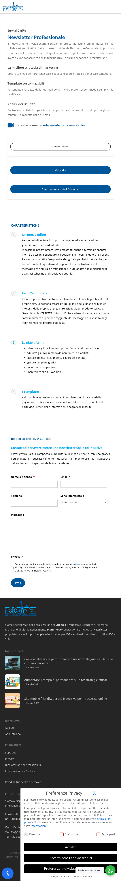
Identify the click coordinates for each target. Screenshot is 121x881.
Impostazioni (39, 826)
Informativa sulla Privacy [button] (80, 876)
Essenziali (32, 834)
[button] (116, 7)
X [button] (94, 793)
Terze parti (106, 834)
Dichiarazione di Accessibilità (23, 765)
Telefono (16, 496)
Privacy (17, 558)
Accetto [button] (70, 847)
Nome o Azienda (23, 477)
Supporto (10, 752)
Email (65, 477)
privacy (76, 565)
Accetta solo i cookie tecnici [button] (71, 858)
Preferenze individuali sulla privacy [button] (71, 868)
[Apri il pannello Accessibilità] (8, 873)
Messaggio (17, 514)
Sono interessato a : (73, 496)
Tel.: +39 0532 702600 (18, 836)
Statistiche (69, 834)
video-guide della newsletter (63, 125)
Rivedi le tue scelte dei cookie (23, 782)
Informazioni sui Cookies (20, 771)
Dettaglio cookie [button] (58, 876)
